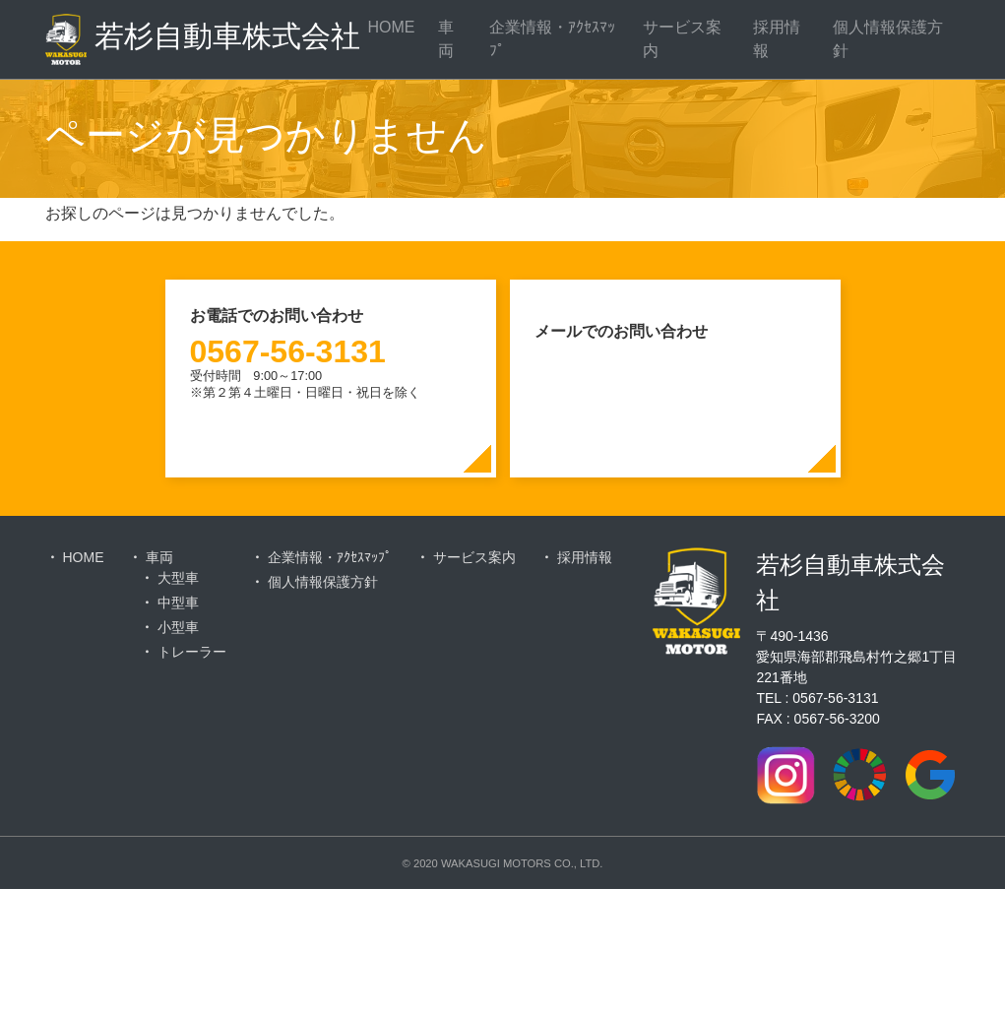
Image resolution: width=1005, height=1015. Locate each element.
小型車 (178, 627)
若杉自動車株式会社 (193, 39)
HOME (390, 27)
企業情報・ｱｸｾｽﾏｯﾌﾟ (552, 39)
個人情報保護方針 (888, 39)
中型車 (178, 602)
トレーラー (191, 652)
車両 (446, 39)
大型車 (178, 578)
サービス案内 (682, 39)
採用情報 (776, 39)
